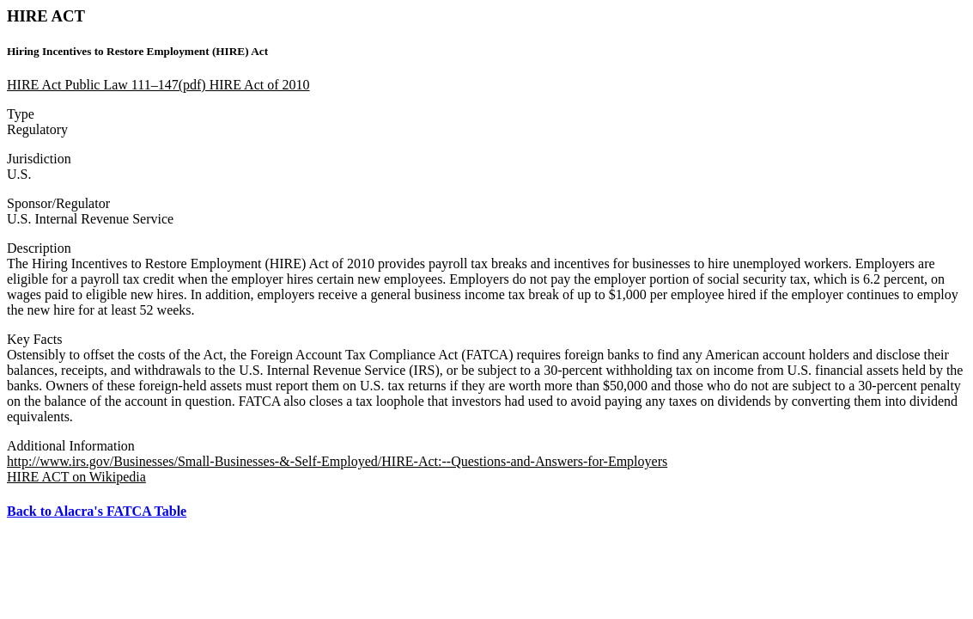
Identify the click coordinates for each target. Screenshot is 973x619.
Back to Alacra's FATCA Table (96, 511)
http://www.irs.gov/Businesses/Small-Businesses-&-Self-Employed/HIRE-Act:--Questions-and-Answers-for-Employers (337, 461)
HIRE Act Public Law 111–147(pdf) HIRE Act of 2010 (158, 84)
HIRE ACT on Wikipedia (76, 476)
